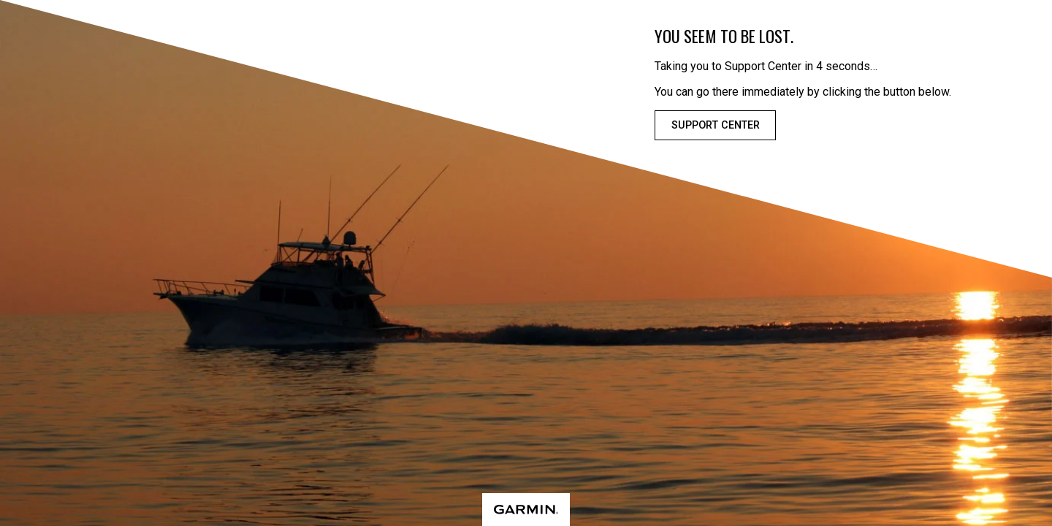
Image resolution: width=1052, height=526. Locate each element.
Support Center (715, 125)
